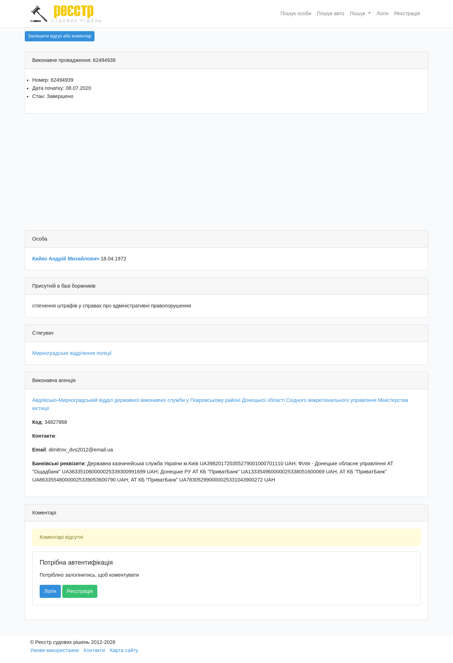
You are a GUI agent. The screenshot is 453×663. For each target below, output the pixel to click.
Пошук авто (330, 13)
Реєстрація (407, 13)
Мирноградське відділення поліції (71, 353)
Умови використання (54, 650)
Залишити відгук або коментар (59, 36)
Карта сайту (124, 650)
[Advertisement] (226, 173)
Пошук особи (296, 13)
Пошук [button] (358, 13)
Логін (383, 13)
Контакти (94, 650)
